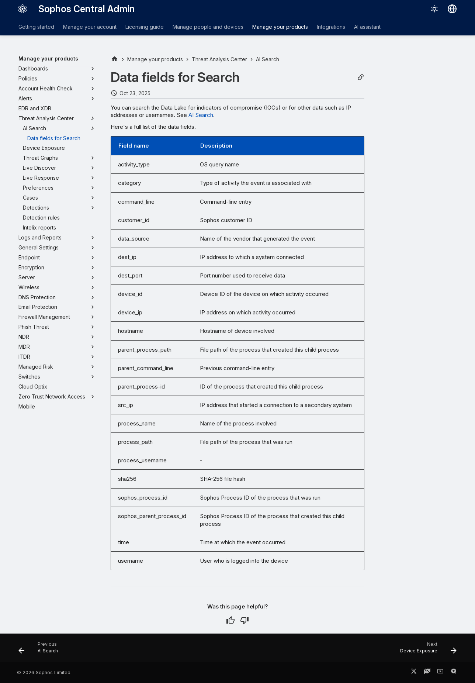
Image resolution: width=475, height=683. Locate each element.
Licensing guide (144, 27)
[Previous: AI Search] (41, 650)
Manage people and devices (208, 27)
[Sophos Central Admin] (22, 8)
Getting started (36, 27)
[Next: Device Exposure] (425, 650)
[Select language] (452, 8)
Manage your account (90, 27)
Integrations (331, 27)
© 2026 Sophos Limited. (44, 672)
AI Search (200, 114)
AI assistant (367, 27)
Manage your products (280, 27)
